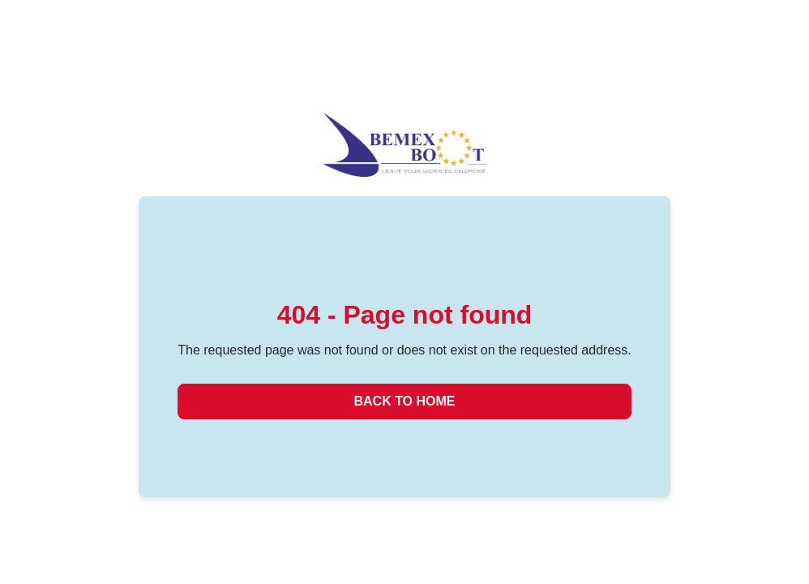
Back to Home (404, 401)
